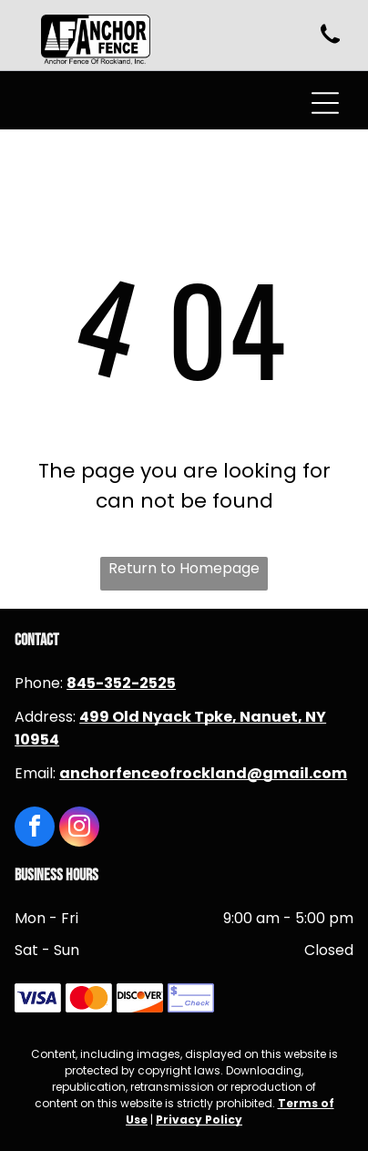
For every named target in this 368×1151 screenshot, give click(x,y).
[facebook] (35, 829)
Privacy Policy (199, 1119)
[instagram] (79, 829)
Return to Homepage (184, 568)
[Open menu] (325, 103)
